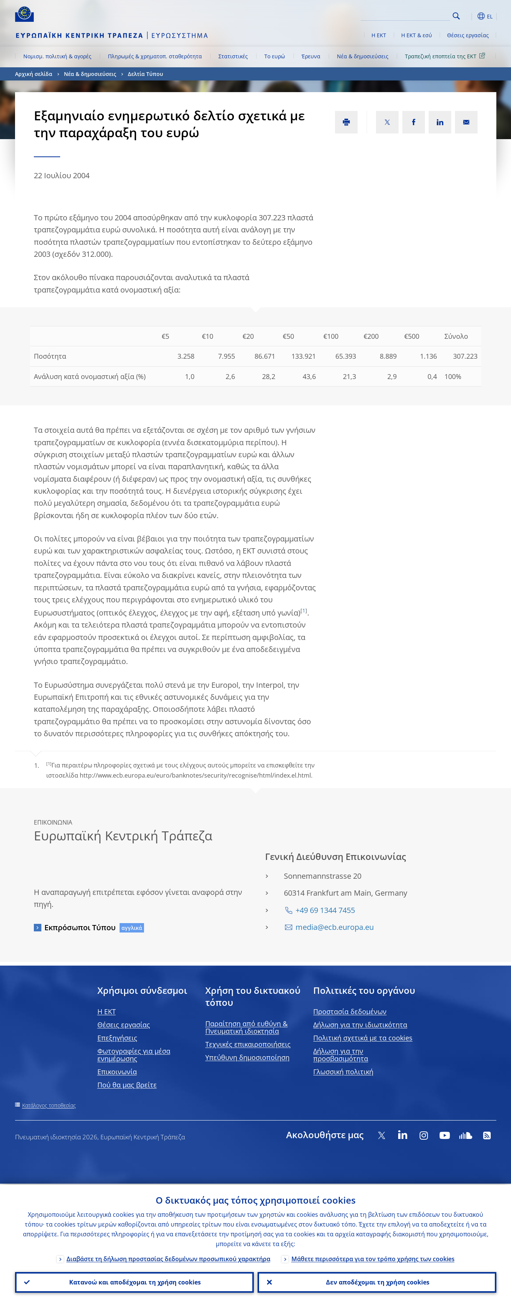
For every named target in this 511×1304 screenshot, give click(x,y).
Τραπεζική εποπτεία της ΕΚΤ (446, 56)
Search (456, 16)
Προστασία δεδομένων (350, 1011)
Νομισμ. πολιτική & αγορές (57, 56)
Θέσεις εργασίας (468, 35)
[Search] (412, 15)
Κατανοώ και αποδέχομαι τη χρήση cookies (134, 1282)
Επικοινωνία (117, 1071)
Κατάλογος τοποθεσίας (49, 1105)
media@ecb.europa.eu (335, 927)
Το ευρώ (274, 56)
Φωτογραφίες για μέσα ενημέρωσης (133, 1054)
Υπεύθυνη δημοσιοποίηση (247, 1057)
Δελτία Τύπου (145, 73)
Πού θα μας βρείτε (127, 1084)
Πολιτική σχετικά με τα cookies (362, 1037)
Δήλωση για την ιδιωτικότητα (360, 1024)
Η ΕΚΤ (378, 35)
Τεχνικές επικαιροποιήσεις (248, 1044)
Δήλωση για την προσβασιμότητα (340, 1054)
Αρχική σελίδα (33, 73)
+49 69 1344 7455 (325, 910)
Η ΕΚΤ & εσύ (416, 35)
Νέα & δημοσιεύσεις (362, 56)
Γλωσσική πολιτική (343, 1071)
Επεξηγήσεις (117, 1037)
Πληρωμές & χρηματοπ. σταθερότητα (155, 56)
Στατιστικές (233, 56)
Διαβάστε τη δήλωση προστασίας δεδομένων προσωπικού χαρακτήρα (168, 1258)
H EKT (106, 1011)
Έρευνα (311, 56)
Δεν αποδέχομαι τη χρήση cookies (377, 1282)
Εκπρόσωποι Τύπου (80, 927)
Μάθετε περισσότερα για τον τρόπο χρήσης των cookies (373, 1258)
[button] (470, 16)
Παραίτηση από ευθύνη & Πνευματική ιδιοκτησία (246, 1027)
